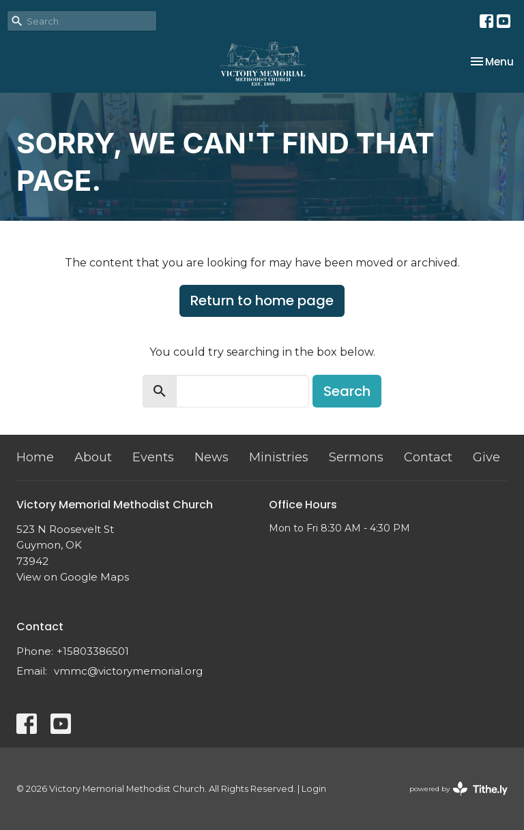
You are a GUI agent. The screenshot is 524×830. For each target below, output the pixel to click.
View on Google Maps (72, 576)
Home (35, 457)
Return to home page (262, 300)
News (211, 457)
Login (314, 789)
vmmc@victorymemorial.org (128, 670)
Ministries (278, 457)
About (93, 457)
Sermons (356, 457)
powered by (458, 788)
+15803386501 (93, 651)
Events (153, 457)
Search (346, 391)
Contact (428, 457)
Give (486, 457)
